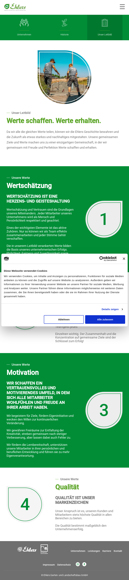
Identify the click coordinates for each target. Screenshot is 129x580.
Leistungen (94, 551)
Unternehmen (78, 551)
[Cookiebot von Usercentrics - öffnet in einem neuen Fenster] (102, 258)
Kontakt (118, 551)
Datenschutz (64, 564)
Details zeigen (110, 309)
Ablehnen (64, 319)
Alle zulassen (105, 319)
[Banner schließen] (124, 258)
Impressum (49, 564)
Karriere (106, 551)
